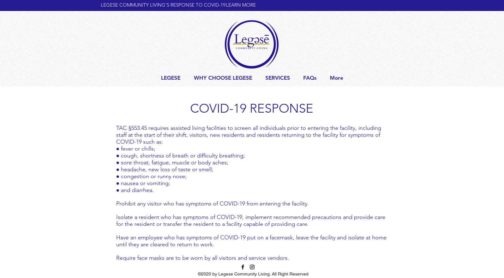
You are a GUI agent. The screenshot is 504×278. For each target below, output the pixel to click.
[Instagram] (252, 267)
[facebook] (243, 267)
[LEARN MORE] (247, 5)
